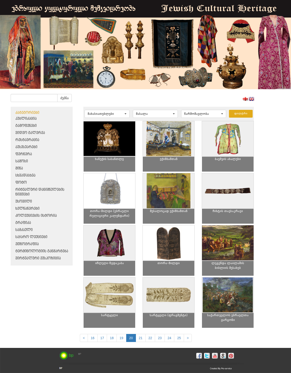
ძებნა (64, 98)
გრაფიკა (23, 223)
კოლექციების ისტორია (36, 216)
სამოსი (21, 161)
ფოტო (21, 183)
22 (150, 338)
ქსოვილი (23, 202)
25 (179, 338)
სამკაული (24, 230)
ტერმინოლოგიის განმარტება (41, 251)
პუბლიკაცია (26, 119)
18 (112, 338)
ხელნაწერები (27, 209)
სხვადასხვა (25, 175)
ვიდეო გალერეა (30, 133)
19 (121, 338)
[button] (107, 114)
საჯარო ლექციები (31, 237)
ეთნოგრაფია (27, 244)
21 (141, 338)
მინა (19, 168)
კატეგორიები (27, 113)
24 (169, 338)
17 (102, 338)
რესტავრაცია (27, 140)
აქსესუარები (26, 147)
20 (131, 338)
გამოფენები (26, 126)
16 (92, 338)
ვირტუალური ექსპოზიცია (38, 258)
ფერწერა (23, 154)
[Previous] (84, 338)
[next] (188, 338)
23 (160, 338)
